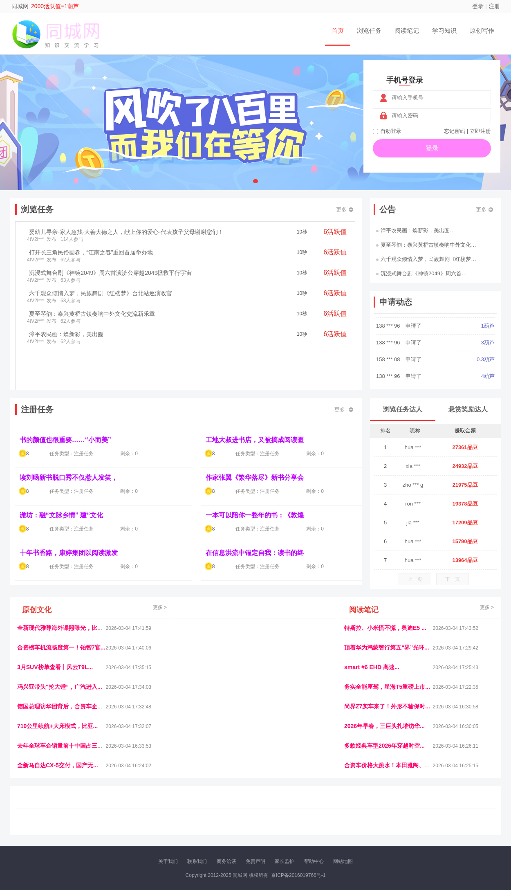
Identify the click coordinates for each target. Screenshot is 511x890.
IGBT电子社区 (269, 822)
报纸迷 (220, 829)
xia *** (413, 466)
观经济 (365, 822)
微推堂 (406, 829)
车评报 (295, 822)
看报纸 (202, 829)
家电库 (444, 822)
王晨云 (150, 829)
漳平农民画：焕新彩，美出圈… (415, 230)
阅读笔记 (406, 30)
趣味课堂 (113, 829)
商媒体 (255, 829)
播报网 (347, 822)
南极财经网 (339, 829)
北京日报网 (312, 829)
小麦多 (272, 829)
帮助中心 (314, 861)
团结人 (424, 829)
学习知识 (444, 30)
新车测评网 (463, 829)
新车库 (389, 829)
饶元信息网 (60, 822)
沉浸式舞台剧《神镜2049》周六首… (421, 273)
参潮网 (226, 822)
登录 (478, 6)
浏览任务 (369, 30)
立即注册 (480, 131)
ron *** (413, 504)
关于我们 (168, 861)
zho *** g (413, 485)
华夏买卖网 (366, 829)
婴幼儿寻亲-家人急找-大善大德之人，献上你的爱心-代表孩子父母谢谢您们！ (126, 232)
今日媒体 (385, 822)
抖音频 (209, 822)
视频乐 (164, 822)
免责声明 (255, 861)
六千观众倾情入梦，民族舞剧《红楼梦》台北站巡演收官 (100, 293)
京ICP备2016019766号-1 (298, 875)
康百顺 (41, 829)
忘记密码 (454, 131)
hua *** (413, 447)
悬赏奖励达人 (468, 409)
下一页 (452, 579)
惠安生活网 (142, 822)
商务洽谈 (226, 861)
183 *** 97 (388, 324)
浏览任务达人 (402, 409)
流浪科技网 (115, 822)
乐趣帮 (93, 829)
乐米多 (237, 829)
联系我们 (197, 861)
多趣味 (58, 829)
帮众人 (441, 829)
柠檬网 (75, 829)
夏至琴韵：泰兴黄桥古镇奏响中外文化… (426, 245)
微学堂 (185, 829)
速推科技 (407, 822)
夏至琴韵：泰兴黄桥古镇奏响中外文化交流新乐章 (92, 313)
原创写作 (482, 30)
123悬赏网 (466, 822)
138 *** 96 (388, 340)
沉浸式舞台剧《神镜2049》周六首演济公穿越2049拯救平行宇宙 (110, 273)
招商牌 (167, 829)
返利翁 (133, 829)
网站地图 (343, 861)
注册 (494, 6)
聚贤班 (289, 829)
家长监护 (284, 861)
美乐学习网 (33, 822)
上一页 (415, 579)
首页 (338, 30)
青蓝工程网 (87, 822)
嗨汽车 (312, 822)
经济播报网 (187, 822)
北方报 (427, 822)
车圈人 (330, 822)
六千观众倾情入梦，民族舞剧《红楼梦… (426, 259)
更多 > (160, 607)
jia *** (412, 522)
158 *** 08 (388, 374)
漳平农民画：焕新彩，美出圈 (66, 334)
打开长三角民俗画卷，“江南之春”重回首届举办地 (91, 252)
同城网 (20, 6)
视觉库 (244, 822)
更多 (344, 210)
